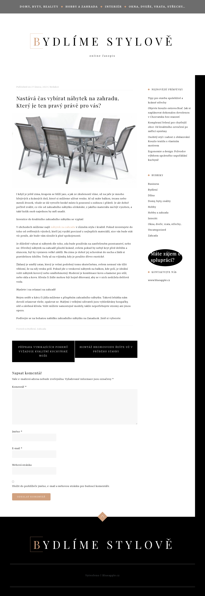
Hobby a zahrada (81, 6)
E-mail (17, 448)
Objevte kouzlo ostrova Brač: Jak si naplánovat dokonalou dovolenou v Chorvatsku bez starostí (169, 112)
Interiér (113, 6)
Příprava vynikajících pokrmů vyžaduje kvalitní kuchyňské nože (43, 351)
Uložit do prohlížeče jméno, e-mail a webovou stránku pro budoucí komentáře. (61, 486)
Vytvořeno (92, 575)
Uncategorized (157, 229)
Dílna (151, 195)
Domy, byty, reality (39, 6)
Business (153, 183)
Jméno (17, 431)
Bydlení (31, 329)
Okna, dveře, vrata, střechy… (157, 6)
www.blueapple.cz (159, 280)
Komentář (19, 386)
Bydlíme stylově (104, 41)
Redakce (54, 87)
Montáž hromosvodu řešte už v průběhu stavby (106, 349)
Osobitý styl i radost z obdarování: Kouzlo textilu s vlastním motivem (169, 141)
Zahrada (41, 329)
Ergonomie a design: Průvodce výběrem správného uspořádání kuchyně (167, 155)
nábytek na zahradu (63, 227)
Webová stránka (22, 465)
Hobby (152, 206)
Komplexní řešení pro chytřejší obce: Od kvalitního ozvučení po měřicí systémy (168, 127)
